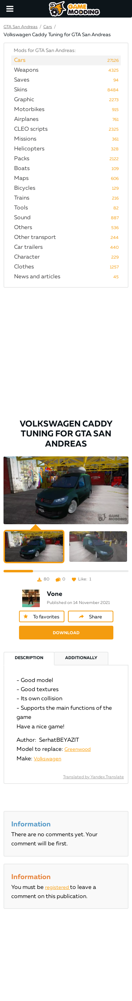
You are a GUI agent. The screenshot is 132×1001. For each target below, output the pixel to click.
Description (29, 658)
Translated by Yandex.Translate (93, 777)
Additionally (81, 658)
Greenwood (77, 749)
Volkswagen (47, 758)
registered (57, 887)
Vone (54, 594)
